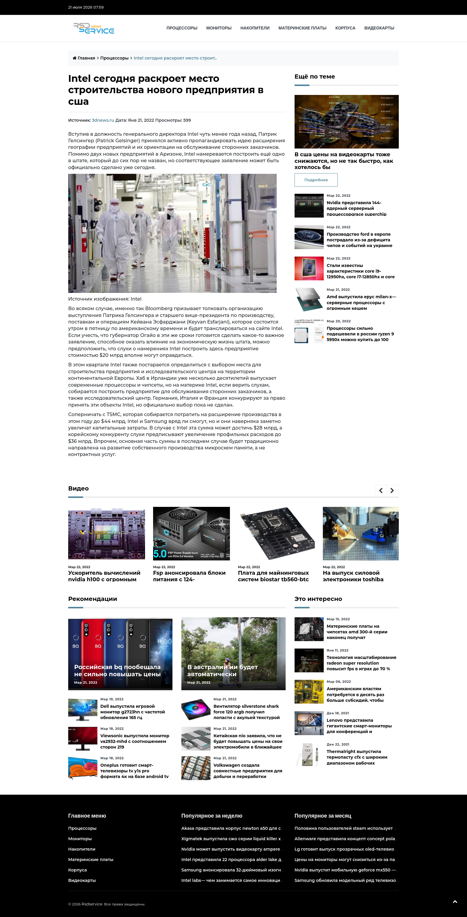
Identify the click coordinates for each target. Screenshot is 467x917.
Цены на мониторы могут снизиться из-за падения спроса (360, 859)
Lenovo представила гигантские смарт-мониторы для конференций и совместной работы (359, 729)
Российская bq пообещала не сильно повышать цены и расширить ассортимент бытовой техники (117, 677)
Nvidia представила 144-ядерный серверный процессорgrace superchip (357, 208)
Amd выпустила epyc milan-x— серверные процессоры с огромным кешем (361, 302)
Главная (84, 58)
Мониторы (219, 28)
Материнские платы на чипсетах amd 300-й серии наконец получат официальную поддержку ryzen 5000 (357, 638)
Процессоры (181, 28)
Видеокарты (379, 28)
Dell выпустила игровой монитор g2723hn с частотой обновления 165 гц (132, 712)
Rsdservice (92, 904)
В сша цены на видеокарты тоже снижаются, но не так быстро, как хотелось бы (344, 161)
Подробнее (316, 179)
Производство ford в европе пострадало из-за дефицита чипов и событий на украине (360, 240)
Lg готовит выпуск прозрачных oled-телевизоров (350, 849)
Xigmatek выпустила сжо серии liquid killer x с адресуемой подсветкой (260, 838)
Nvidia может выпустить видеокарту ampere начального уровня (252, 849)
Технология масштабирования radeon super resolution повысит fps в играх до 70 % (361, 663)
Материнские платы (302, 28)
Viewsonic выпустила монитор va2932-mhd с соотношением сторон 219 (134, 741)
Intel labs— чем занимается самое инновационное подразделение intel (261, 880)
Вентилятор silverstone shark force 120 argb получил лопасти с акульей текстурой (247, 712)
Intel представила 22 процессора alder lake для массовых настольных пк (262, 859)
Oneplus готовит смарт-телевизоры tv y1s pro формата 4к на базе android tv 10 (134, 774)
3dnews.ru (103, 120)
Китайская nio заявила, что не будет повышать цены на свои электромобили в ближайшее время (248, 744)
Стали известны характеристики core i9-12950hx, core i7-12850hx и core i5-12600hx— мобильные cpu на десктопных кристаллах (361, 277)
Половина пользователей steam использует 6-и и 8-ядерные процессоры (377, 828)
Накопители (255, 28)
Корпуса (345, 28)
